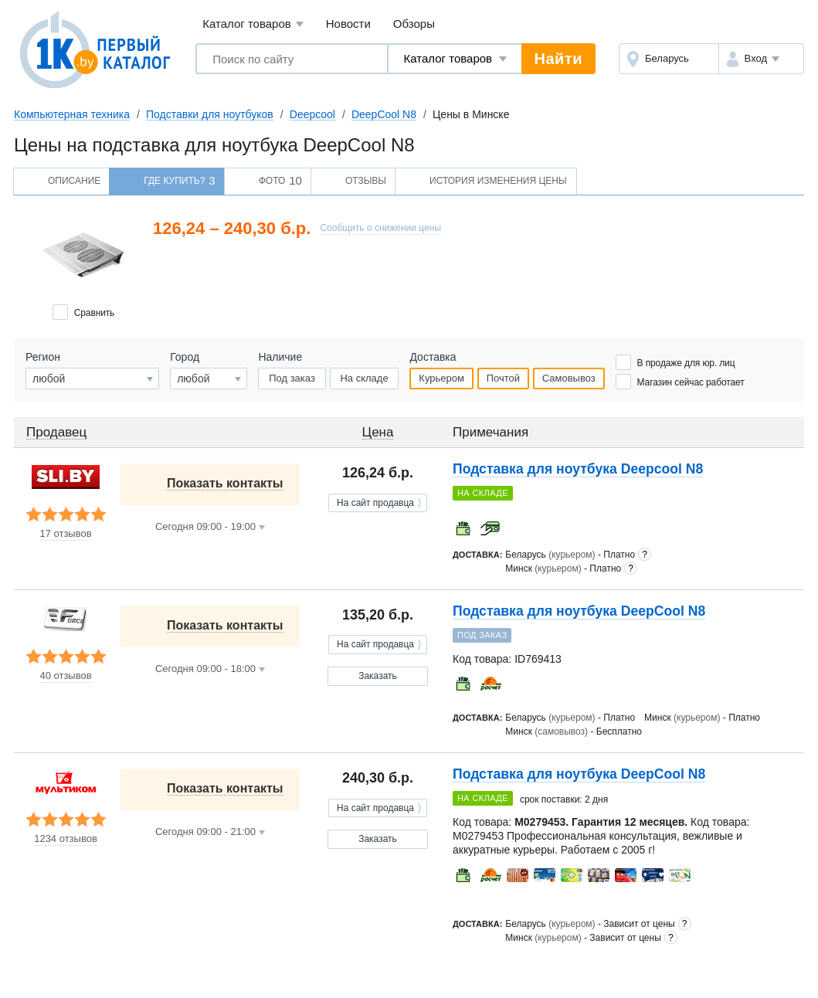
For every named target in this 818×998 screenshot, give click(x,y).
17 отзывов (65, 533)
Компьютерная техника (72, 114)
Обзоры (414, 23)
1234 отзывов (65, 838)
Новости (348, 23)
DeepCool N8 (383, 114)
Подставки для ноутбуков (209, 114)
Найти (558, 58)
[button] (761, 58)
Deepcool (312, 114)
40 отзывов (65, 675)
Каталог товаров (253, 24)
